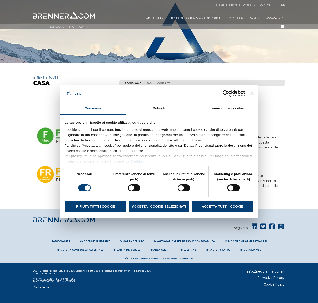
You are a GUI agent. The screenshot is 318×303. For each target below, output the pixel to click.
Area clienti (160, 249)
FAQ (71, 26)
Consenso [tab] (93, 108)
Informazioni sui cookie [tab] (225, 108)
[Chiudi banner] (252, 93)
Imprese (235, 17)
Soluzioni (275, 17)
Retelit (219, 4)
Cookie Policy (274, 284)
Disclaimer (61, 241)
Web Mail (188, 249)
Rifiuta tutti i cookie (95, 206)
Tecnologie (56, 26)
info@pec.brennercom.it (265, 271)
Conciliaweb (250, 249)
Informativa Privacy (269, 278)
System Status (218, 249)
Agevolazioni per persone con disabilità (184, 241)
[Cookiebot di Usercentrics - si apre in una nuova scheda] (225, 93)
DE (283, 4)
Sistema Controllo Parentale (80, 249)
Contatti (266, 4)
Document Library (95, 241)
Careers (248, 4)
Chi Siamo (155, 17)
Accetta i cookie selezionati (159, 206)
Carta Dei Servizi (126, 249)
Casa (254, 17)
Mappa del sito (131, 241)
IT (277, 4)
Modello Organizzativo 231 (246, 241)
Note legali (42, 287)
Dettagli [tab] (159, 108)
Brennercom (73, 81)
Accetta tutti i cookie (222, 206)
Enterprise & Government (195, 17)
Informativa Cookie (125, 161)
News (233, 4)
